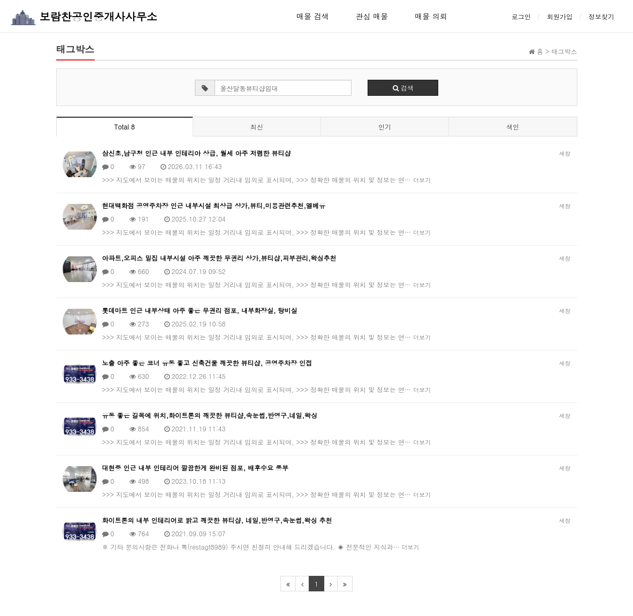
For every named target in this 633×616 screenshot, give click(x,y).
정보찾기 (601, 16)
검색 (403, 87)
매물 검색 (312, 16)
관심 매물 (372, 16)
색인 (512, 126)
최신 (256, 126)
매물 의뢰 (431, 16)
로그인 (521, 16)
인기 (384, 126)
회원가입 (560, 16)
